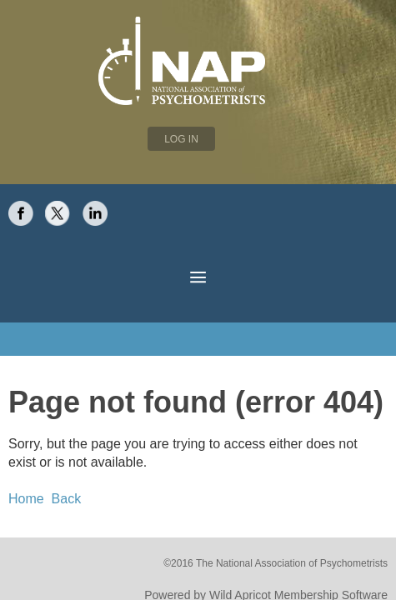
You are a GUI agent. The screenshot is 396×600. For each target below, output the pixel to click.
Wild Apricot (259, 557)
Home (23, 465)
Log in (181, 139)
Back (59, 465)
